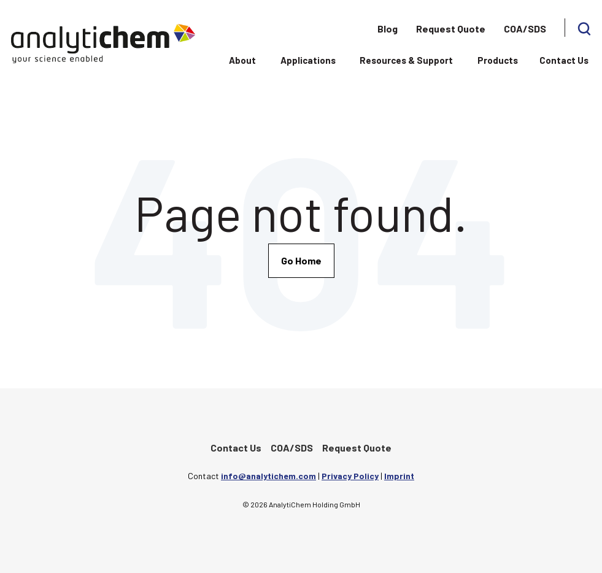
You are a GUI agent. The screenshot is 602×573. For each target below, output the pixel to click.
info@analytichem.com (268, 476)
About (242, 60)
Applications (308, 60)
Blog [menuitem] (387, 28)
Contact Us (563, 60)
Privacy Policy (350, 476)
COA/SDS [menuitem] (525, 28)
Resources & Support (406, 60)
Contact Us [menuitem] (235, 447)
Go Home (301, 260)
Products (497, 60)
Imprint (399, 476)
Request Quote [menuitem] (450, 28)
